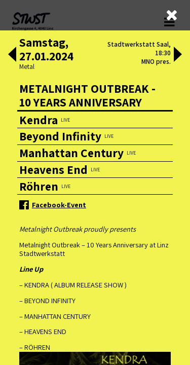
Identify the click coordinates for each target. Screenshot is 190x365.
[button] (12, 55)
